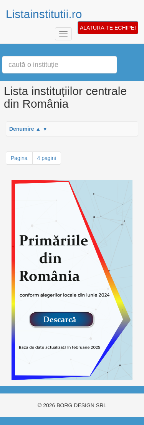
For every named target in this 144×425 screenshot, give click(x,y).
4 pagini (46, 158)
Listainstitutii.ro (44, 14)
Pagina (19, 158)
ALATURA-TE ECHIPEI (108, 28)
